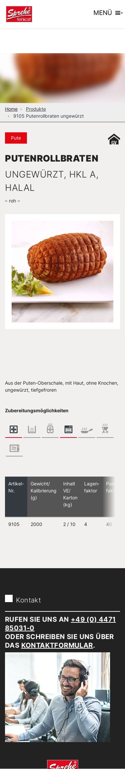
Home (11, 109)
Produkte (36, 109)
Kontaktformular (57, 645)
